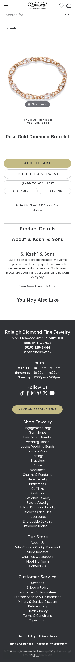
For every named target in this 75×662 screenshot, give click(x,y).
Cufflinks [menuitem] (37, 489)
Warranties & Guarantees (37, 592)
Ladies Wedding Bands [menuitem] (37, 446)
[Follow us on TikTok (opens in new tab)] (22, 393)
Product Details (37, 229)
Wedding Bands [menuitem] (37, 442)
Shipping (21, 190)
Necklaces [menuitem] (37, 470)
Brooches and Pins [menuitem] (37, 512)
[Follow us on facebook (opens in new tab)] (27, 393)
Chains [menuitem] (37, 465)
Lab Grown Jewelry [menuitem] (37, 437)
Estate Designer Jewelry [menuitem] (38, 507)
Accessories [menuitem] (37, 517)
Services (37, 583)
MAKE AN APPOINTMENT (37, 409)
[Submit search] (68, 15)
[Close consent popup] (69, 651)
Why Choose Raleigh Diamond (37, 547)
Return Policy (37, 606)
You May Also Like (38, 300)
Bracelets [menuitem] (37, 460)
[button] (61, 5)
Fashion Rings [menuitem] (37, 451)
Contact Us (37, 566)
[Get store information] (37, 352)
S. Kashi (12, 28)
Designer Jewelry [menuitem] (37, 498)
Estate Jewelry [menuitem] (38, 503)
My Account (37, 620)
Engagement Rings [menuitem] (37, 428)
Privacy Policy (37, 611)
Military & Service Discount (37, 601)
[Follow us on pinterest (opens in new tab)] (39, 393)
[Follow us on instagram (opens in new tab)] (33, 393)
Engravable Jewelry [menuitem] (37, 521)
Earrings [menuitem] (37, 456)
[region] (37, 75)
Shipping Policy (37, 587)
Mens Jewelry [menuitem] (37, 479)
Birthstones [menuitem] (37, 484)
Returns (55, 190)
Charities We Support (37, 557)
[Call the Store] (38, 347)
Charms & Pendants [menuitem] (37, 475)
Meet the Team (37, 561)
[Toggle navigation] (6, 5)
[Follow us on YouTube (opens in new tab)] (52, 393)
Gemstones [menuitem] (37, 432)
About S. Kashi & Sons (37, 239)
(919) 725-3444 (37, 122)
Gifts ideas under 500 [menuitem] (37, 526)
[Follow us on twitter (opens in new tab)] (45, 393)
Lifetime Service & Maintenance (37, 597)
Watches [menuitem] (37, 493)
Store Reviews (37, 552)
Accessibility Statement (52, 643)
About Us (38, 543)
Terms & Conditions (37, 616)
